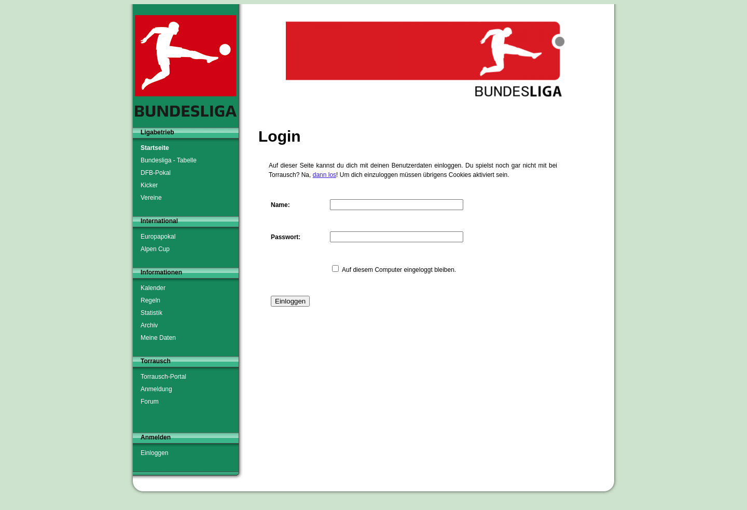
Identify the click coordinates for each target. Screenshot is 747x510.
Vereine (151, 197)
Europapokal (158, 236)
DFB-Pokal (156, 172)
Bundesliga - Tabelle (169, 160)
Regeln (150, 300)
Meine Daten (158, 337)
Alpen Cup (155, 249)
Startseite (155, 147)
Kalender (153, 288)
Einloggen (154, 453)
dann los (324, 174)
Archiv (149, 325)
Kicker (149, 185)
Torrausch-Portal (163, 376)
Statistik (151, 312)
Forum (150, 401)
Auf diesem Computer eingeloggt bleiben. (399, 269)
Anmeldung (156, 389)
